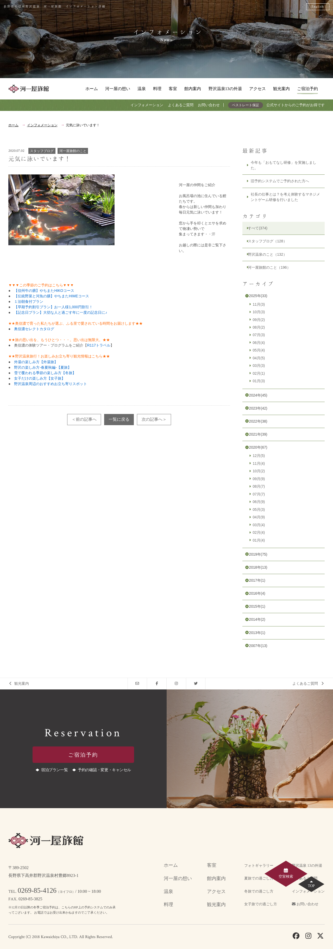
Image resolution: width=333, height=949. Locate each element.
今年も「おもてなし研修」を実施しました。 (283, 165)
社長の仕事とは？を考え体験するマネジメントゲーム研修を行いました (285, 197)
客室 (173, 88)
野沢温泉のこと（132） (267, 254)
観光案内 (281, 88)
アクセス (257, 88)
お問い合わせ (209, 105)
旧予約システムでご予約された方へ (280, 181)
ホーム (91, 88)
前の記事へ (86, 419)
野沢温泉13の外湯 (225, 88)
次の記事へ (152, 419)
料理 (157, 88)
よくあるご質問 (180, 105)
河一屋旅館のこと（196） (269, 267)
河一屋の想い (117, 88)
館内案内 (192, 88)
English (317, 6)
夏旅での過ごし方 (258, 878)
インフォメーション (146, 105)
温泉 (141, 88)
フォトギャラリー (258, 866)
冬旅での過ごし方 (258, 891)
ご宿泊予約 (307, 88)
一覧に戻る (119, 419)
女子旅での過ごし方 (260, 904)
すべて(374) (257, 228)
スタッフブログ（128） (267, 241)
